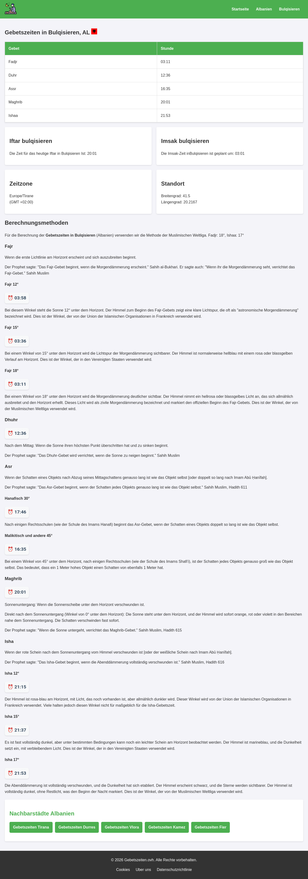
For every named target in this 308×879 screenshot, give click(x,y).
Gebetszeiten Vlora (122, 827)
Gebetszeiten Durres (77, 827)
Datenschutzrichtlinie (174, 870)
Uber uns (143, 870)
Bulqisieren (289, 9)
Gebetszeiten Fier (210, 827)
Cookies (123, 870)
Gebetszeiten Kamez (166, 827)
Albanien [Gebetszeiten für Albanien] (264, 9)
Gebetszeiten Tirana (31, 827)
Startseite (240, 9)
